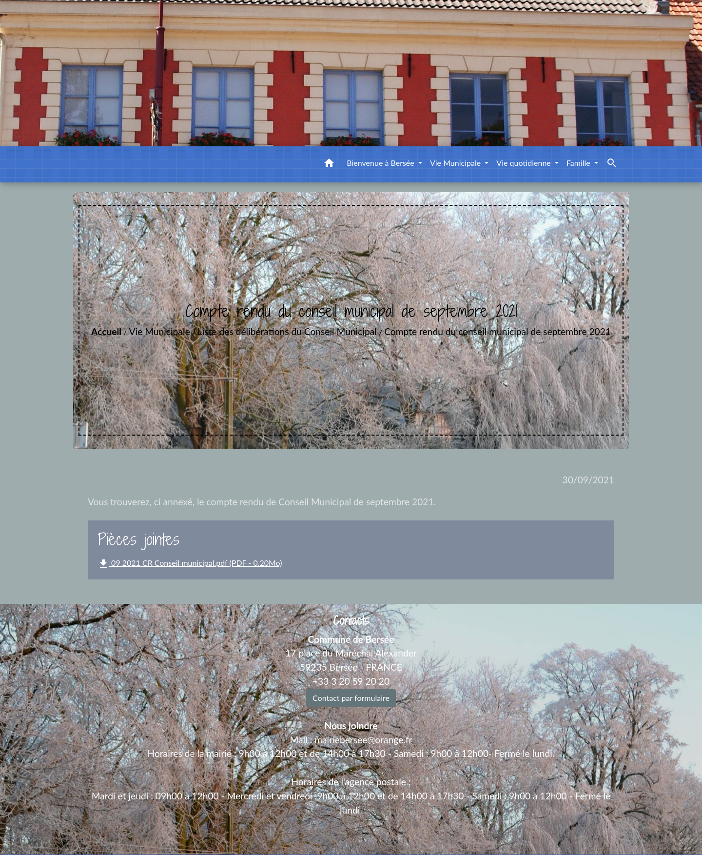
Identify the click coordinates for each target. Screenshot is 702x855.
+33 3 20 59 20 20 (351, 681)
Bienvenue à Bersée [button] (381, 162)
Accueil (106, 331)
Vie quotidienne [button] (524, 162)
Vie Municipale (159, 331)
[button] (329, 164)
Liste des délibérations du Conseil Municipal (287, 331)
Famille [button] (579, 162)
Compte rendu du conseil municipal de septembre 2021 (497, 331)
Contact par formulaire (351, 697)
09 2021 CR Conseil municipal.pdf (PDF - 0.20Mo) (190, 564)
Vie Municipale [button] (456, 162)
